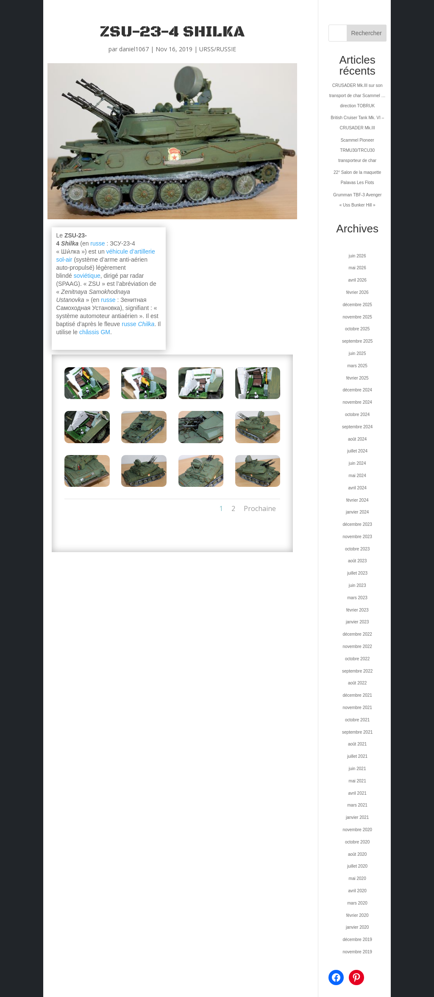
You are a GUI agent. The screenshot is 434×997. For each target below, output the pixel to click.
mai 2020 (357, 878)
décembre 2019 (357, 939)
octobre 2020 (357, 842)
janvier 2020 (357, 927)
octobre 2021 (357, 720)
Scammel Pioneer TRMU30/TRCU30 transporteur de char (357, 150)
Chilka (146, 324)
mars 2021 (357, 805)
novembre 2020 (357, 829)
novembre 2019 (357, 952)
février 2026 (357, 292)
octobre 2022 (357, 658)
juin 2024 (357, 463)
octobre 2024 (357, 414)
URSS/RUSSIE (217, 49)
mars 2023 (357, 597)
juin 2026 (357, 256)
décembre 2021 (357, 695)
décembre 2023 (357, 524)
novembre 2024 (357, 402)
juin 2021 (357, 768)
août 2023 (357, 561)
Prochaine (260, 508)
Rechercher (366, 33)
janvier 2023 (357, 622)
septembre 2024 (357, 426)
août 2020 (357, 854)
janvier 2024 (357, 512)
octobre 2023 (357, 549)
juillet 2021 (357, 756)
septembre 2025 (357, 341)
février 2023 (357, 610)
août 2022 (357, 683)
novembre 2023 (357, 536)
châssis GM (94, 332)
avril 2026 (357, 280)
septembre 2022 (357, 671)
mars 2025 (357, 365)
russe (97, 243)
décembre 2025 (357, 304)
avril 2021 (357, 793)
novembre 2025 (357, 317)
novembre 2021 (357, 707)
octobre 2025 (357, 329)
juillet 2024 (357, 451)
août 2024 (357, 439)
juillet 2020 (357, 866)
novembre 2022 (357, 646)
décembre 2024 (357, 390)
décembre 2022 (357, 634)
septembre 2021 (357, 732)
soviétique (87, 275)
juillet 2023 (357, 573)
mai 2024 (357, 475)
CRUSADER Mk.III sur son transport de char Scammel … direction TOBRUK (357, 95)
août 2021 (357, 744)
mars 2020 (357, 903)
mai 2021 (357, 781)
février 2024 (357, 500)
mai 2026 (357, 267)
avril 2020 (357, 890)
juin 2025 (357, 353)
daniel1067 (134, 49)
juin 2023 (357, 585)
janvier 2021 (357, 817)
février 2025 (357, 378)
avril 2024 (357, 488)
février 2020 (357, 915)
